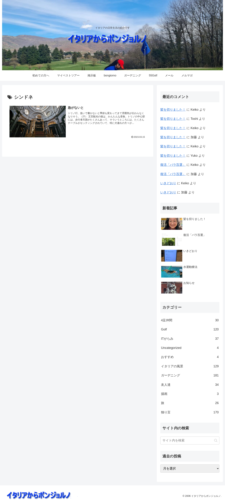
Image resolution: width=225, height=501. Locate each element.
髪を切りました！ (173, 109)
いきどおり (168, 183)
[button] (216, 440)
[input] (189, 440)
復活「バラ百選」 (173, 165)
